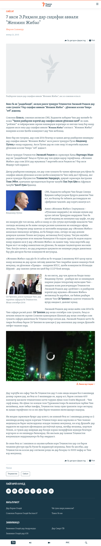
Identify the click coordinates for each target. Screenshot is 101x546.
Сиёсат (10, 11)
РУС (67, 543)
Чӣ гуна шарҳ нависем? (63, 508)
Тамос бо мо (57, 513)
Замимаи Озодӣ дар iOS (17, 534)
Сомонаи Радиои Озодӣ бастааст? (21, 513)
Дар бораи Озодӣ (14, 508)
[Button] (75, 40)
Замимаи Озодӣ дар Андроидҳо (21, 529)
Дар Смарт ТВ (58, 529)
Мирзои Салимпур (15, 29)
